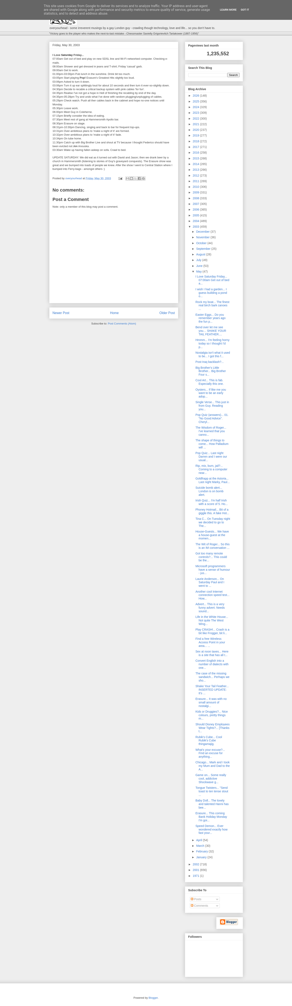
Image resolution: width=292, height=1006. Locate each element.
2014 (196, 164)
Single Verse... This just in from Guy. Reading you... (212, 405)
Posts (196, 899)
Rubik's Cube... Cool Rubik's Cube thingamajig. (208, 740)
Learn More (228, 9)
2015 (196, 158)
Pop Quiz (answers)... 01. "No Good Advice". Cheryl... (211, 418)
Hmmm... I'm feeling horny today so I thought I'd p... (212, 343)
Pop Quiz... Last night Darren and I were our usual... (211, 456)
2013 (196, 169)
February (202, 851)
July (199, 260)
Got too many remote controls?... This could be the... (211, 557)
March (200, 845)
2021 (196, 124)
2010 (196, 186)
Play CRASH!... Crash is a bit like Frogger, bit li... (212, 631)
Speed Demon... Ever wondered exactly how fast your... (211, 829)
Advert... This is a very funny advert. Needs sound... (210, 607)
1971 (196, 875)
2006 (196, 209)
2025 (196, 101)
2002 (196, 864)
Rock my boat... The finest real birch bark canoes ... (212, 305)
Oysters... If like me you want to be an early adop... (210, 393)
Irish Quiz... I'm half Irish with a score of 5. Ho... (211, 502)
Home (114, 313)
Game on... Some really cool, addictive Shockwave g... (210, 778)
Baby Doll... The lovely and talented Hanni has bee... (212, 804)
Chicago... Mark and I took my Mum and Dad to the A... (212, 766)
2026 (196, 95)
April (199, 840)
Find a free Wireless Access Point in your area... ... (210, 642)
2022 (196, 118)
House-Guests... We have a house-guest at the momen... (212, 535)
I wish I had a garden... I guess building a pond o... (211, 293)
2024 (196, 107)
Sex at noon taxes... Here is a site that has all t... (211, 653)
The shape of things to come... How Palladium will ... (211, 444)
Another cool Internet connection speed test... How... (212, 595)
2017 (196, 147)
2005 (196, 215)
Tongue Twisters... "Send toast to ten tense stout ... (211, 791)
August (201, 254)
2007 (196, 204)
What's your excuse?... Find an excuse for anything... (210, 753)
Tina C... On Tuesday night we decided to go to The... (212, 522)
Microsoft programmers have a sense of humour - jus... (212, 569)
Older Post (167, 313)
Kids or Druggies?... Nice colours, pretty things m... (211, 715)
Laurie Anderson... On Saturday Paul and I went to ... (209, 582)
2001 (196, 870)
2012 (196, 175)
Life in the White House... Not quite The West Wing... (211, 620)
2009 (196, 192)
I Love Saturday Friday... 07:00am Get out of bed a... (212, 280)
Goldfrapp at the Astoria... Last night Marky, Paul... (212, 480)
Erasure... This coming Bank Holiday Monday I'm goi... (211, 817)
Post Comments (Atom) (122, 323)
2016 (196, 152)
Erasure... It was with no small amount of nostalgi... (210, 702)
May (199, 271)
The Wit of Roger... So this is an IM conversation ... (212, 546)
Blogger (153, 997)
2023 (196, 112)
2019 (196, 135)
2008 (196, 198)
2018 (196, 141)
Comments (199, 905)
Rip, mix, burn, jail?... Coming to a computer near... (211, 469)
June (199, 266)
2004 (196, 221)
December (203, 231)
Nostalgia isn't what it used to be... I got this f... (212, 354)
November (203, 237)
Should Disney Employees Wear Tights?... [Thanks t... (212, 728)
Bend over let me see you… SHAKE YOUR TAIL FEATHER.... (210, 331)
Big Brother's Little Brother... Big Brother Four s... (210, 371)
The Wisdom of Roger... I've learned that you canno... (210, 431)
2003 (196, 226)
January (201, 857)
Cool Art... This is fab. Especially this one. (209, 382)
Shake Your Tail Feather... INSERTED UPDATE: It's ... (212, 689)
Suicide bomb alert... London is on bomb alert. (209, 491)
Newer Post (61, 313)
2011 (196, 181)
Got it (245, 9)
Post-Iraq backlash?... (209, 362)
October (201, 243)
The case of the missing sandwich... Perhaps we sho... (212, 677)
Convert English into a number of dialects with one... (211, 664)
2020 (196, 129)
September (203, 248)
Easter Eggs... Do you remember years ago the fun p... (210, 318)
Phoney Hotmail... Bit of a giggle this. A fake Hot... (212, 511)
